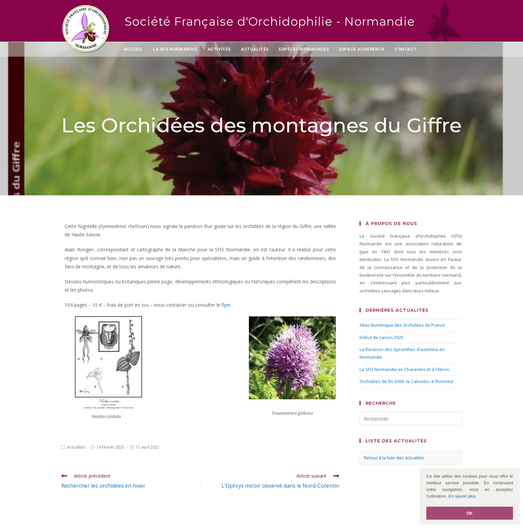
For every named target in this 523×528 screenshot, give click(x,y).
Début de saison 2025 (381, 337)
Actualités (76, 447)
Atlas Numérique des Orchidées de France (402, 325)
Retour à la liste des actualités (394, 458)
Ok (470, 513)
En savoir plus (462, 496)
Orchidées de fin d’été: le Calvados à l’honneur (407, 381)
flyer (226, 305)
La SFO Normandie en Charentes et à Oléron (404, 369)
